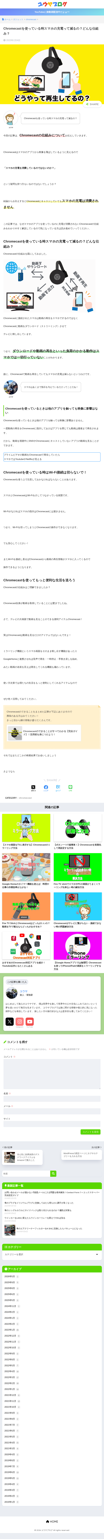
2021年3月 (12, 1453)
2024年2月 (12, 1313)
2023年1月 (12, 1332)
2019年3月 (12, 1495)
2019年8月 (12, 1465)
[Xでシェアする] (33, 788)
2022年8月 (12, 1362)
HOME (52, 1527)
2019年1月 (12, 1508)
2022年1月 (12, 1392)
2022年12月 (12, 1338)
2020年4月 (12, 1459)
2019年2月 (12, 1502)
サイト (7, 1119)
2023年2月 (12, 1325)
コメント (10, 1057)
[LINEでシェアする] (70, 789)
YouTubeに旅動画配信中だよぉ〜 (52, 12)
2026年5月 (12, 1277)
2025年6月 (12, 1295)
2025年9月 (12, 1283)
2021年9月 (12, 1417)
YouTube (30, 1027)
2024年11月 (12, 1307)
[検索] (53, 1174)
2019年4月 (12, 1489)
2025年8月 (12, 1289)
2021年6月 (12, 1435)
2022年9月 (12, 1356)
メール (8, 1106)
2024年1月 (12, 1319)
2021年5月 (12, 1441)
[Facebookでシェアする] (45, 788)
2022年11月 (12, 1344)
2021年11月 (12, 1404)
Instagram (19, 1027)
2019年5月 (12, 1483)
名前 (7, 1094)
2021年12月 (12, 1398)
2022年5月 (12, 1368)
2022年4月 (12, 1374)
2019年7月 (12, 1471)
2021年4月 (12, 1447)
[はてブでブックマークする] (58, 788)
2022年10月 (12, 1350)
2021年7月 (12, 1429)
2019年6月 (12, 1477)
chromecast (25, 798)
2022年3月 (12, 1380)
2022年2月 (12, 1386)
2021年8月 (12, 1423)
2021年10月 (12, 1410)
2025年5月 (12, 1301)
